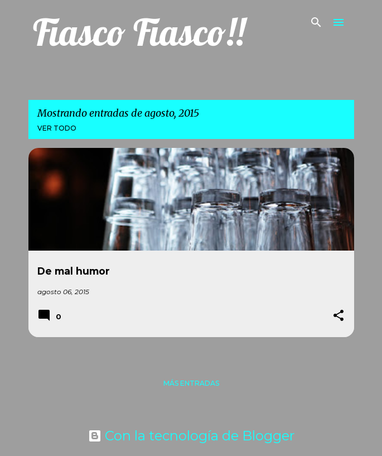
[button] (338, 316)
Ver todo (56, 128)
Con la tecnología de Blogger (191, 436)
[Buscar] (316, 22)
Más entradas (191, 383)
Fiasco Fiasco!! (139, 32)
